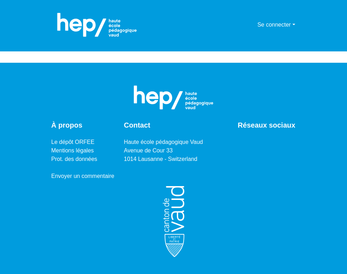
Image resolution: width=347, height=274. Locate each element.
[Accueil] (97, 25)
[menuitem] (250, 25)
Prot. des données (74, 159)
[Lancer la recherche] (240, 25)
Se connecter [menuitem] (274, 25)
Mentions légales (72, 150)
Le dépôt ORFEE (73, 142)
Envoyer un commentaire (82, 176)
